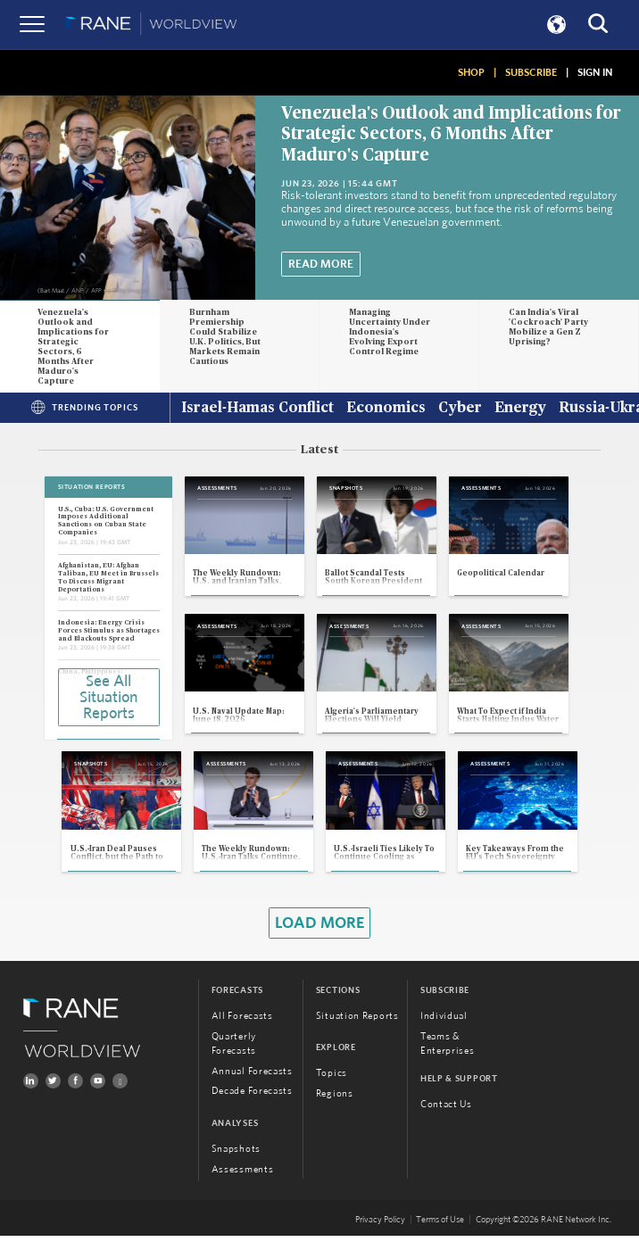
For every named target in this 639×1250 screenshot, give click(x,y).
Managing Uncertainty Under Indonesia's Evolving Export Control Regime (389, 332)
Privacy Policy (380, 1233)
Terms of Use (440, 1233)
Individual (444, 1030)
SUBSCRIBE (531, 72)
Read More (320, 264)
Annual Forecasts (252, 1084)
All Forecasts (242, 1030)
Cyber (460, 408)
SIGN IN (594, 72)
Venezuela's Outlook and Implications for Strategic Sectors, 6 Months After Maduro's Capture (451, 134)
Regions (334, 1108)
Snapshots (236, 1163)
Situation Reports (357, 1030)
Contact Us (446, 1118)
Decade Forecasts (252, 1105)
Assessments (243, 1183)
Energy (520, 408)
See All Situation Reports (108, 697)
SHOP (471, 72)
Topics (331, 1087)
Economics (386, 408)
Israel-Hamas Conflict (257, 408)
